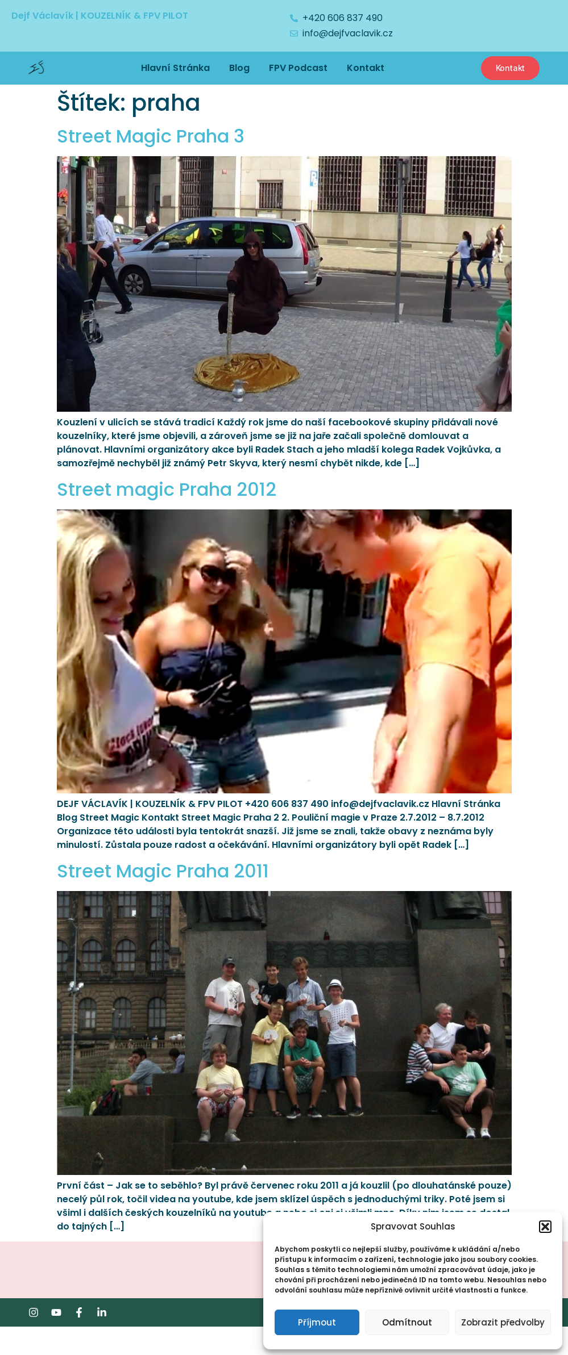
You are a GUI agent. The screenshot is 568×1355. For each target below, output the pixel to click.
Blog (239, 67)
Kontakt (365, 67)
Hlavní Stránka (175, 67)
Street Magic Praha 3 (150, 136)
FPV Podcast (298, 67)
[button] (545, 1226)
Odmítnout (407, 1322)
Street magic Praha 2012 (166, 489)
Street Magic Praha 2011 (163, 871)
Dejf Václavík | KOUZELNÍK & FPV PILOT (99, 15)
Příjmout (317, 1322)
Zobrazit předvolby (503, 1322)
